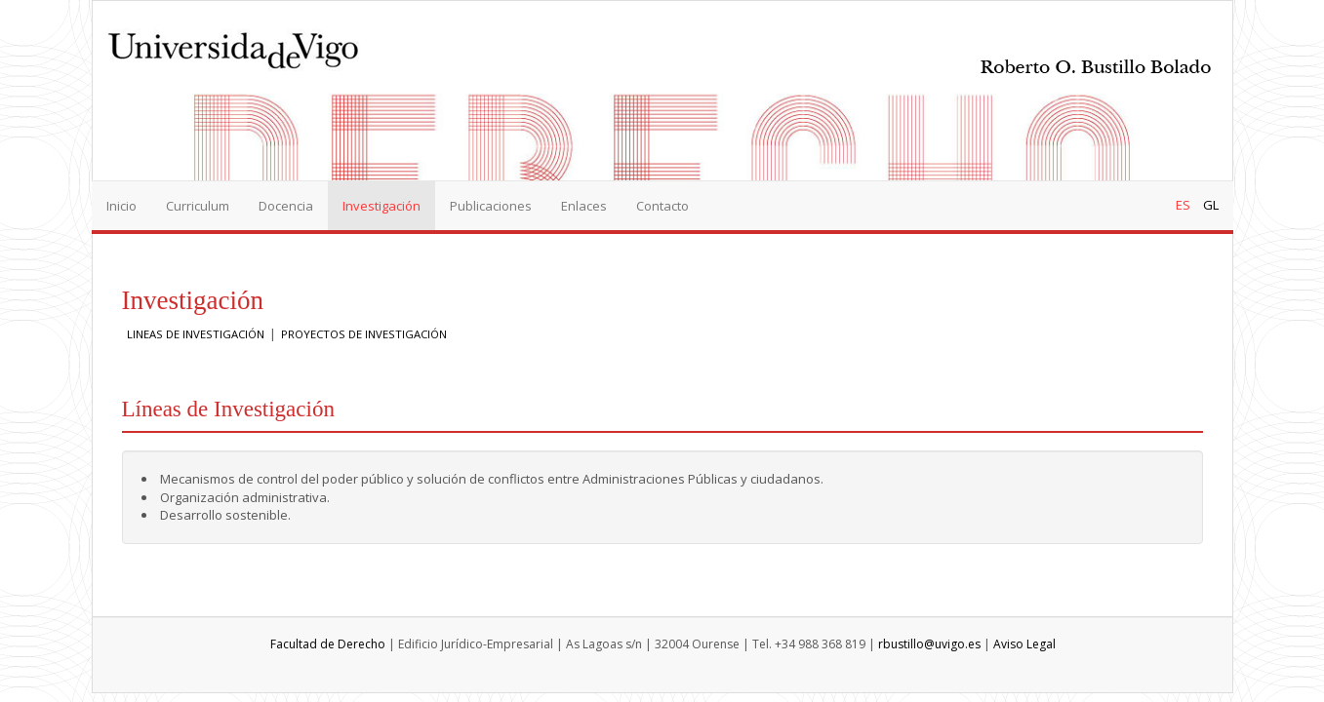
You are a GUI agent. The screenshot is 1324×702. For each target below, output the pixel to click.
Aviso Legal (1024, 644)
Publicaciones (491, 205)
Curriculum (197, 205)
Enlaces (584, 205)
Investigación (381, 205)
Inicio (121, 205)
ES (1183, 205)
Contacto (662, 205)
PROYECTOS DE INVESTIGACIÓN (364, 334)
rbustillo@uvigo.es (929, 644)
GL (1211, 205)
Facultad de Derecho (327, 644)
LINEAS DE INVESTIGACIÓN (195, 334)
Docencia (286, 205)
